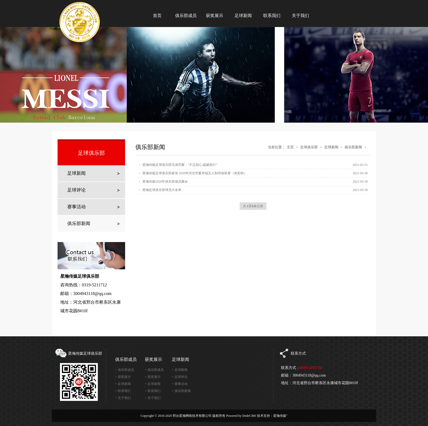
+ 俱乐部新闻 (181, 391)
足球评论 (76, 190)
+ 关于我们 (123, 398)
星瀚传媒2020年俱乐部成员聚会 (165, 181)
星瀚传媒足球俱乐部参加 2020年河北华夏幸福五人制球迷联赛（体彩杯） (194, 173)
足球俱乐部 (309, 147)
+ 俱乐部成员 (124, 370)
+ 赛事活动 (180, 384)
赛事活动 (76, 206)
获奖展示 (153, 359)
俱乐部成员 (126, 359)
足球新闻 (76, 173)
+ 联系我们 (123, 391)
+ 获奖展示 (123, 377)
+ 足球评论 (180, 377)
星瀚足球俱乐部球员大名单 (161, 190)
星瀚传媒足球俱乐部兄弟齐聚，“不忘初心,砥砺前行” (180, 165)
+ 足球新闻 (123, 384)
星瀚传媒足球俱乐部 (83, 13)
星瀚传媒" (280, 416)
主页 (290, 147)
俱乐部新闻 (78, 223)
